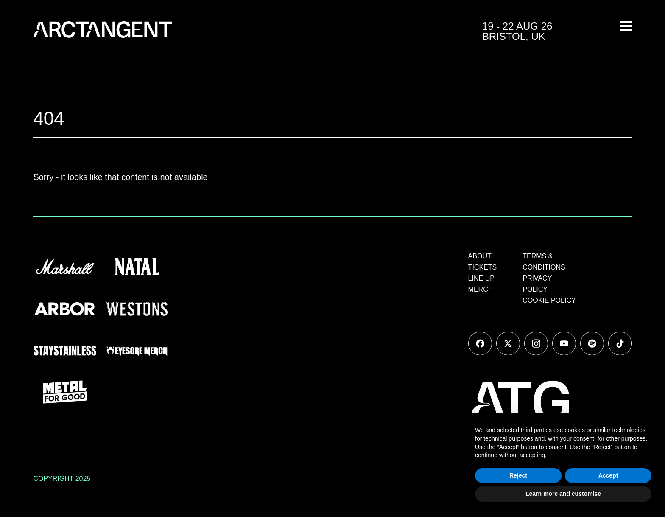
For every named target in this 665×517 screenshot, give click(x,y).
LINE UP (481, 278)
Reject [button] (518, 475)
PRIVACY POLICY (537, 284)
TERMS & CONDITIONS (543, 262)
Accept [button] (608, 475)
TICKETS (482, 267)
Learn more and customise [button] (563, 493)
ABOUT (480, 256)
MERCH (480, 289)
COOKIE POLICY (549, 300)
